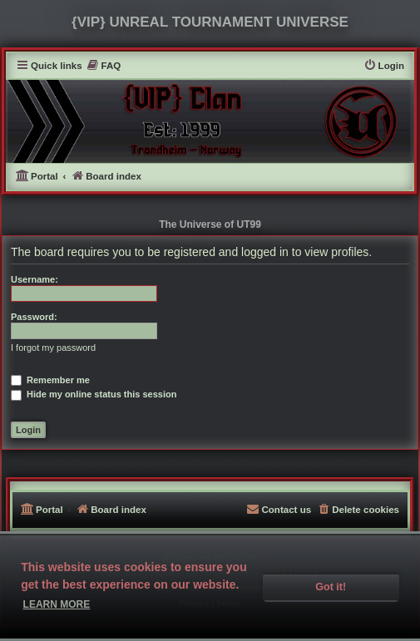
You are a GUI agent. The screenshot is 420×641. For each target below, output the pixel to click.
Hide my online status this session (93, 394)
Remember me (50, 380)
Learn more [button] (57, 604)
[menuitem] (103, 66)
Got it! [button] (330, 587)
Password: (34, 317)
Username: (34, 279)
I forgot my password (53, 348)
